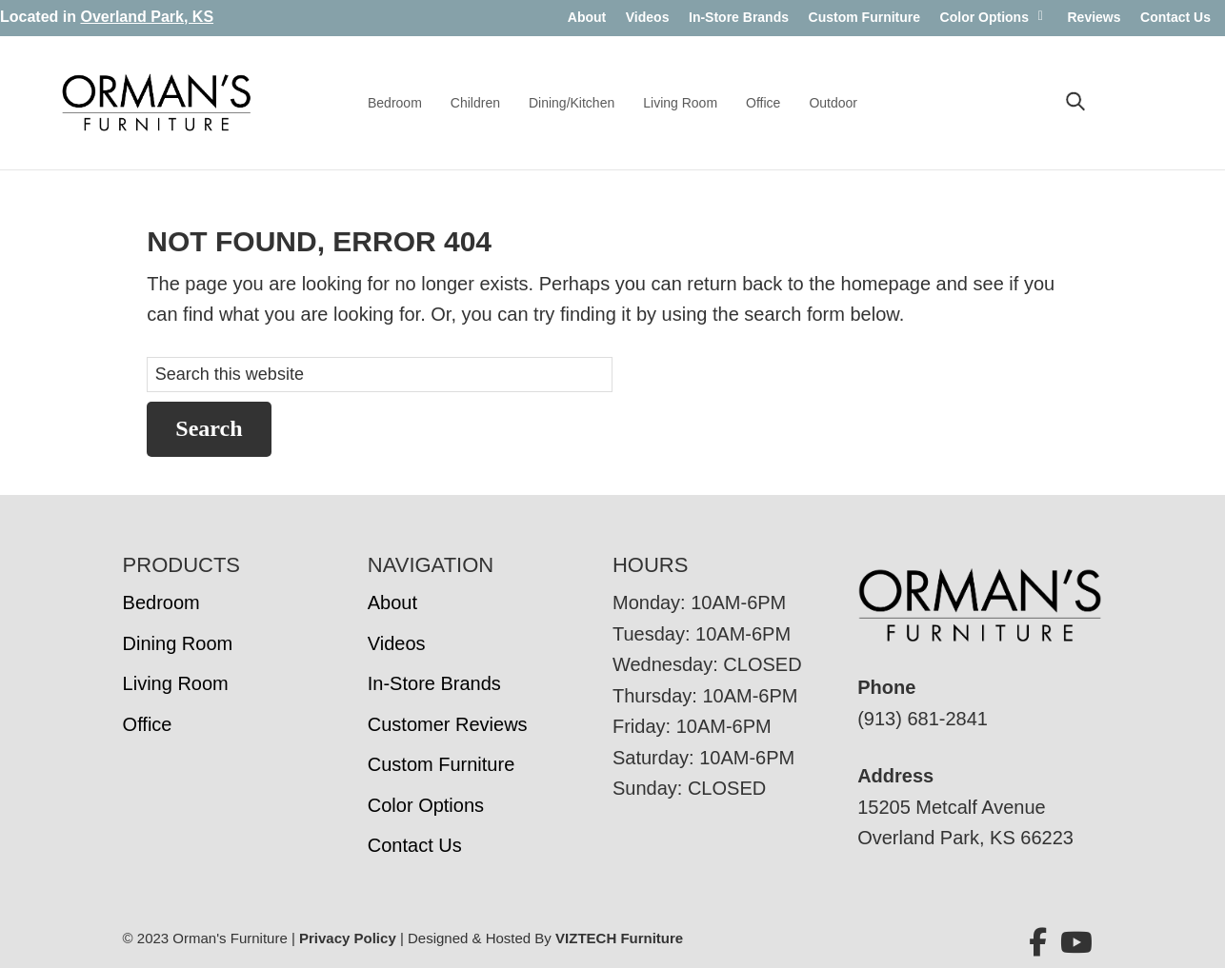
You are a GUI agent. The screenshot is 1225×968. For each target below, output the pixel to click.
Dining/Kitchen (571, 102)
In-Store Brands (739, 17)
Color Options (984, 17)
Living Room (680, 102)
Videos (648, 17)
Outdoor (833, 102)
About (587, 17)
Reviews (1093, 17)
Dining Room (178, 643)
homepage (886, 283)
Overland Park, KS (146, 17)
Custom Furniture (864, 17)
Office (763, 102)
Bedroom (395, 102)
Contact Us (1175, 17)
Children (475, 102)
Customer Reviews (448, 724)
